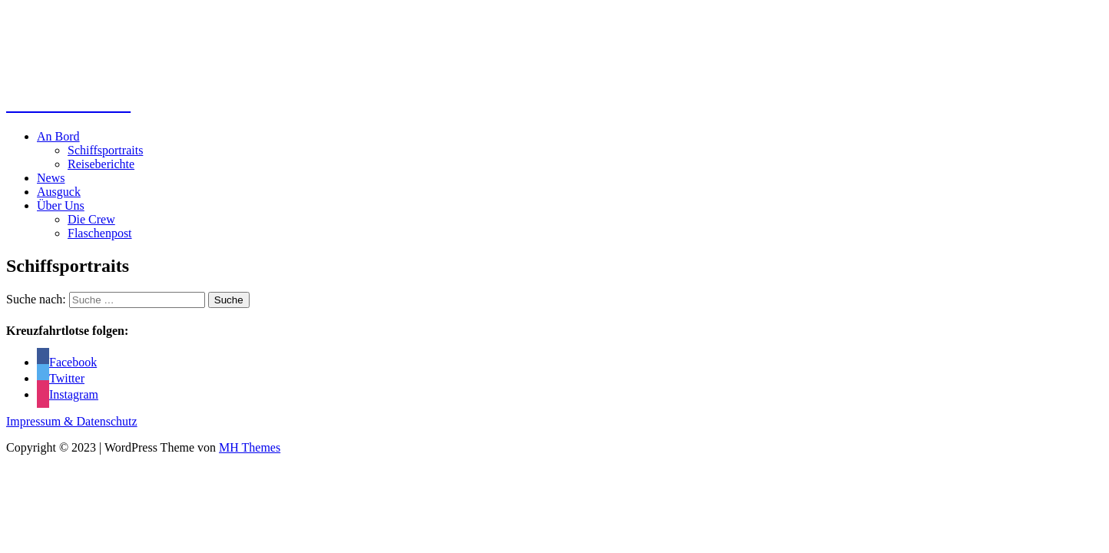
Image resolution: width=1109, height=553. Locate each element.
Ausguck (59, 191)
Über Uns (60, 205)
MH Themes (249, 447)
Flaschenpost (100, 233)
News (51, 177)
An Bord (58, 136)
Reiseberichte (101, 164)
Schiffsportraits (105, 150)
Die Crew (91, 219)
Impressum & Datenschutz (71, 421)
